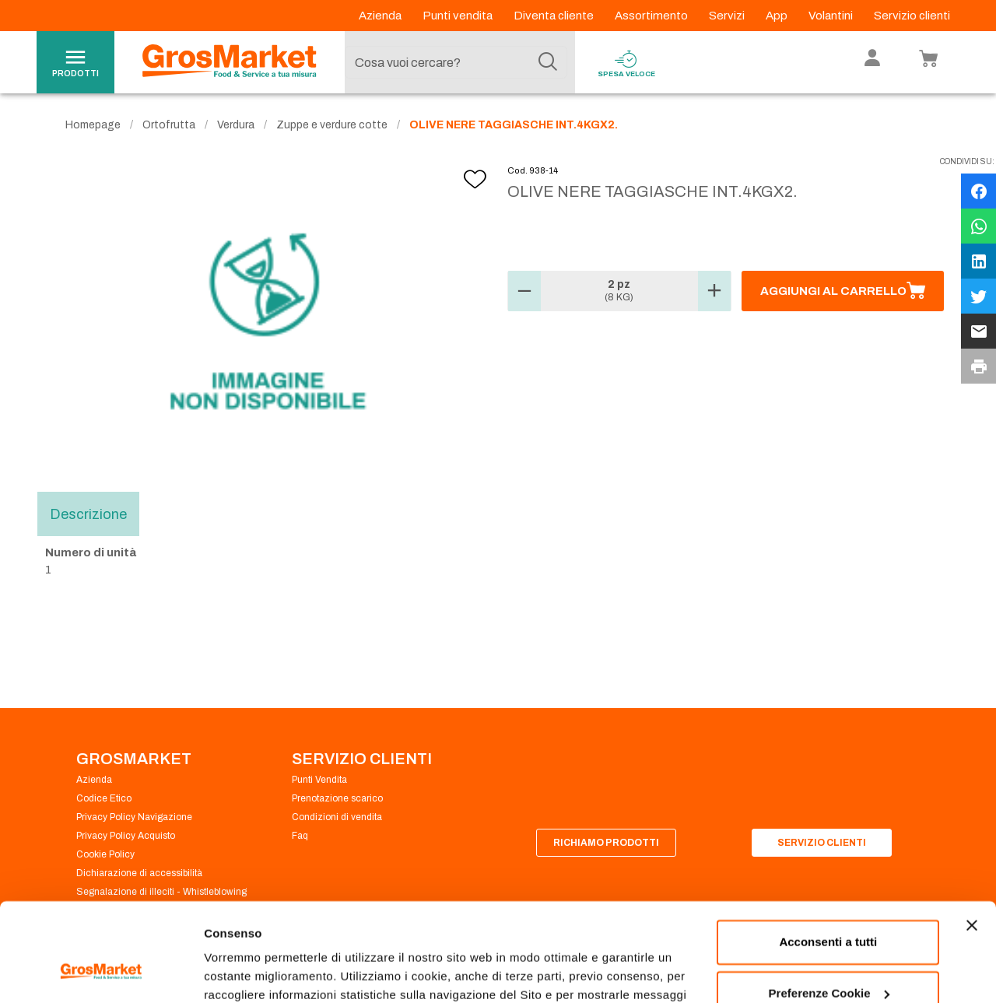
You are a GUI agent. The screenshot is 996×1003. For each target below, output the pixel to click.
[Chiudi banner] (971, 841)
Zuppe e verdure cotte (332, 125)
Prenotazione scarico (337, 798)
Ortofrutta (168, 125)
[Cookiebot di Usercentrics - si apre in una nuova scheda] (101, 972)
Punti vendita (459, 15)
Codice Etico (104, 798)
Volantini (831, 15)
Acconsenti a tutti (828, 857)
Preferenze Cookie (255, 972)
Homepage (93, 125)
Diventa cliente (555, 15)
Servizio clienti (912, 15)
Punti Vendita (319, 779)
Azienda (381, 15)
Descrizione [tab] (88, 513)
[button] (524, 291)
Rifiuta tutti (828, 959)
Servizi (728, 15)
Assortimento (652, 15)
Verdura (235, 125)
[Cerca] (547, 62)
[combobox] (455, 62)
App (778, 15)
